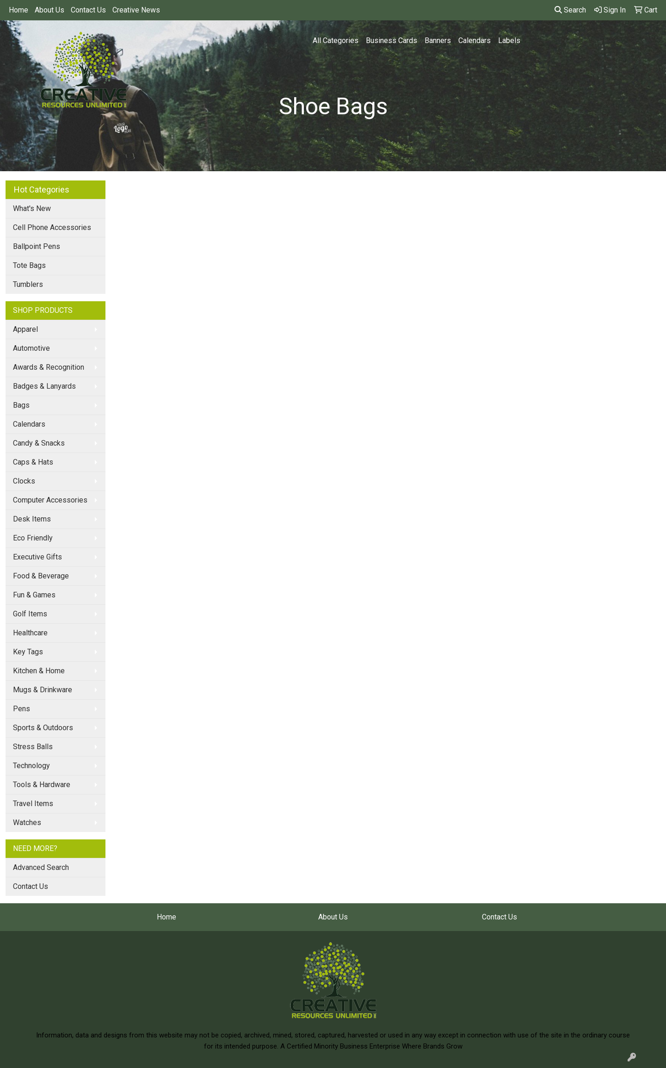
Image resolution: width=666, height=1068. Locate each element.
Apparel (25, 329)
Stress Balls (33, 746)
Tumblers (28, 284)
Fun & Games (34, 594)
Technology (31, 765)
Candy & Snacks (39, 443)
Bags (21, 405)
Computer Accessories (50, 500)
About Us (49, 10)
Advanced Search (41, 867)
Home (18, 10)
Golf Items (30, 613)
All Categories (335, 40)
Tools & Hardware (41, 784)
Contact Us (88, 10)
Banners (438, 40)
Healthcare (30, 632)
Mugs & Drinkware (42, 689)
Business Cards (391, 40)
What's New (32, 208)
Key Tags (28, 651)
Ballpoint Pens (36, 246)
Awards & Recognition (48, 367)
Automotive (31, 348)
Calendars (474, 40)
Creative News (136, 10)
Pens (21, 708)
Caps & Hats (33, 462)
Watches (27, 822)
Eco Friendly (33, 538)
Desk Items (32, 519)
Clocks (24, 481)
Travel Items (33, 803)
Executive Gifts (37, 557)
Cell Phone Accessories (52, 227)
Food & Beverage (41, 575)
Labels (509, 40)
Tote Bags (29, 265)
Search (570, 10)
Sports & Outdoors (43, 727)
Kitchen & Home (39, 670)
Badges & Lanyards (44, 386)
